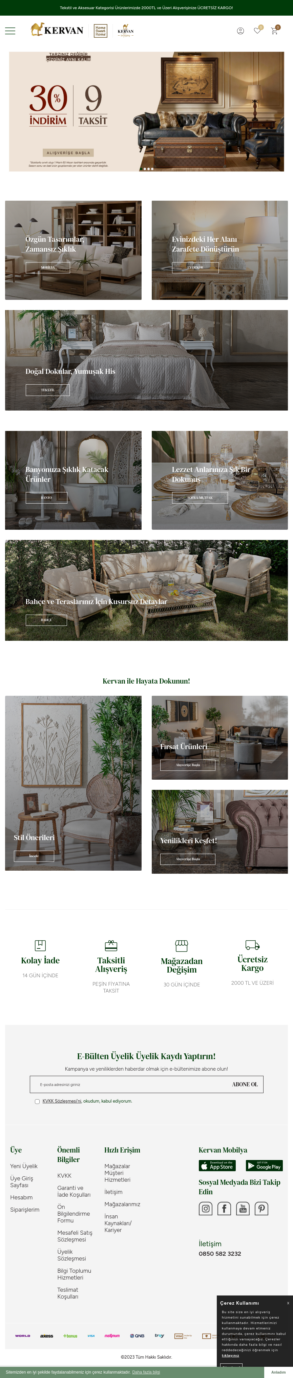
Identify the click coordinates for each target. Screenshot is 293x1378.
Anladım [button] (278, 1372)
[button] (141, 169)
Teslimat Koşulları (67, 1293)
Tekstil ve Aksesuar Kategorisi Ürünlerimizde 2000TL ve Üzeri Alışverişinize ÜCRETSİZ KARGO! (146, 7)
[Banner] (73, 250)
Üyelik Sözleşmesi (71, 1255)
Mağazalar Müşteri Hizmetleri (117, 1173)
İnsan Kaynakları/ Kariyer (118, 1223)
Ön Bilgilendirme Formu (73, 1213)
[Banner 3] (146, 111)
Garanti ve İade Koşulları (73, 1191)
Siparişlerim (24, 1209)
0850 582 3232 (220, 1253)
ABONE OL (245, 1084)
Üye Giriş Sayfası (21, 1182)
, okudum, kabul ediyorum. (83, 1101)
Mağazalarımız (122, 1204)
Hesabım (21, 1197)
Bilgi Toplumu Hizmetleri (74, 1274)
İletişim (113, 1192)
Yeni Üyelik (24, 1166)
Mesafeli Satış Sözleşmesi (74, 1236)
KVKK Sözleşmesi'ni (62, 1101)
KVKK (64, 1175)
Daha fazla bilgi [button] (146, 1372)
